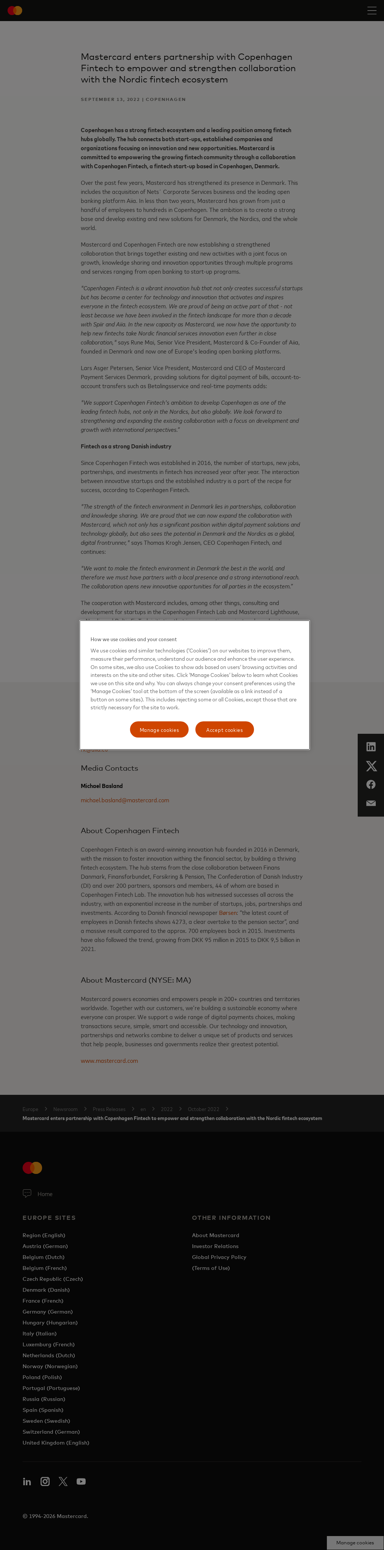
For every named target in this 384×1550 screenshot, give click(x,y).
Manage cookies (159, 729)
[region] (194, 685)
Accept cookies (224, 729)
